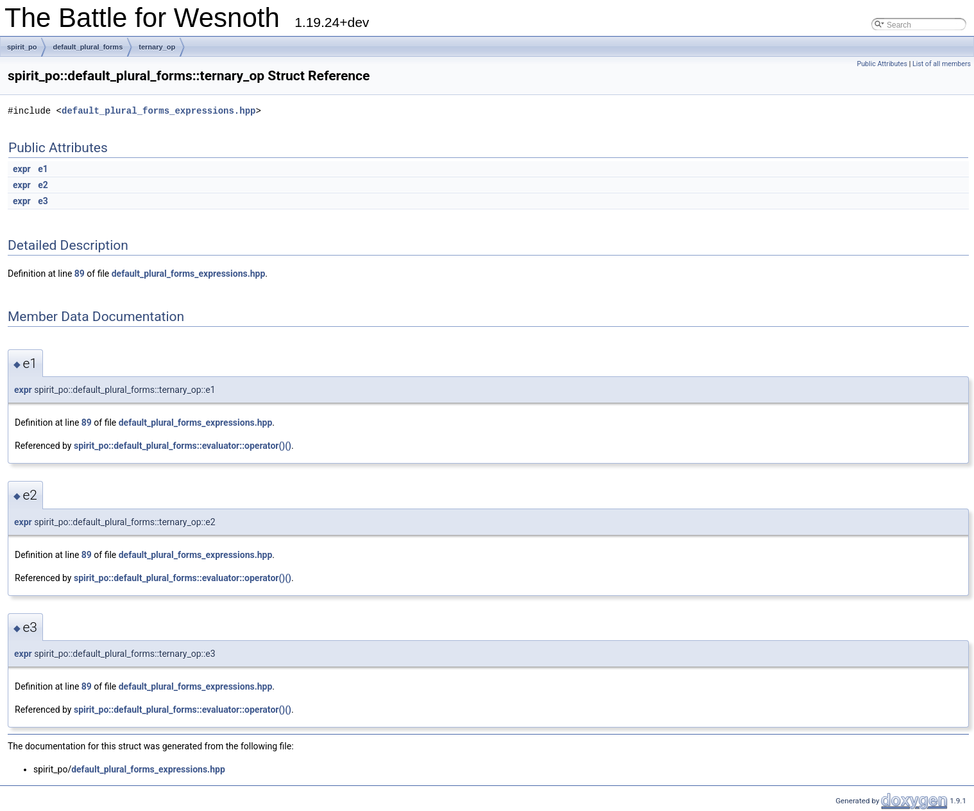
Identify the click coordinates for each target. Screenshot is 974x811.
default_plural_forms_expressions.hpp (158, 111)
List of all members (941, 64)
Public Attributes (882, 64)
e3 (43, 201)
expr (22, 169)
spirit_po (22, 47)
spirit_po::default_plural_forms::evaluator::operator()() (182, 445)
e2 (43, 185)
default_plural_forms (88, 47)
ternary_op (157, 47)
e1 (43, 169)
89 (79, 273)
